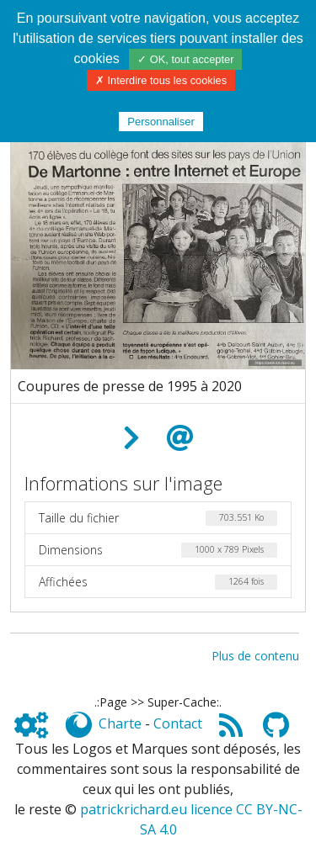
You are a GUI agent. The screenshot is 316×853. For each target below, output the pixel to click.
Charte (120, 723)
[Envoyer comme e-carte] (180, 438)
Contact (177, 723)
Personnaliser (161, 121)
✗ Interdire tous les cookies (161, 80)
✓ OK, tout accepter (185, 59)
